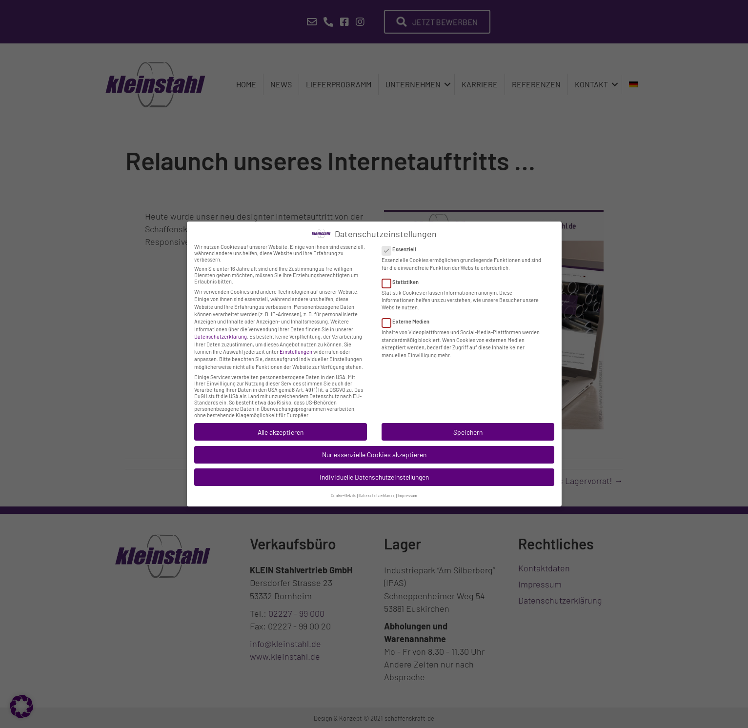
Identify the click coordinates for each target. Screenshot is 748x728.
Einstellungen (296, 345)
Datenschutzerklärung (220, 329)
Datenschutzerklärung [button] (377, 488)
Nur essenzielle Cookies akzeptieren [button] (374, 448)
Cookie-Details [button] (343, 488)
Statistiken (403, 274)
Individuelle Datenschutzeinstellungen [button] (374, 470)
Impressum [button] (407, 488)
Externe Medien (409, 314)
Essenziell (402, 242)
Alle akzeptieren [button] (280, 425)
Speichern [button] (468, 425)
